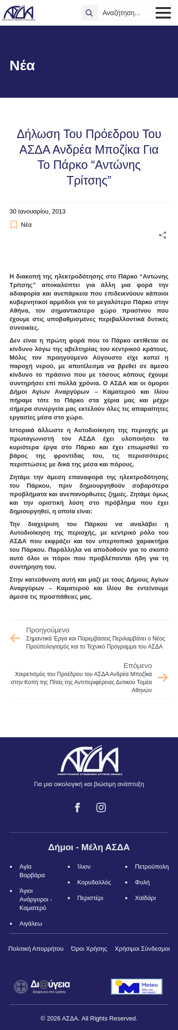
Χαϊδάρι (145, 897)
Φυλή (142, 882)
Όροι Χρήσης (89, 948)
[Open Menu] (163, 12)
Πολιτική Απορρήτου (35, 948)
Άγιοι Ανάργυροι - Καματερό (35, 899)
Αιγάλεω (30, 923)
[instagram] (101, 807)
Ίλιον (84, 866)
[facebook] (77, 807)
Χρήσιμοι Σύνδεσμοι (142, 948)
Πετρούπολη (152, 866)
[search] (89, 13)
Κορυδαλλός (94, 882)
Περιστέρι (90, 897)
